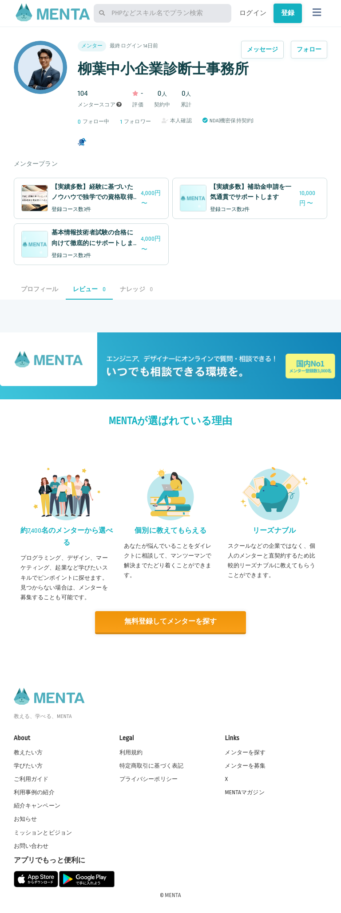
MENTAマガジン (244, 792)
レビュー (89, 289)
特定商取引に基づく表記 (151, 765)
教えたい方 (28, 752)
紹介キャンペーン (37, 805)
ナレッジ (136, 289)
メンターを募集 (245, 765)
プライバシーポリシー (148, 779)
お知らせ (25, 818)
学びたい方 (28, 765)
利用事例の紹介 (34, 792)
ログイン (252, 12)
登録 (287, 12)
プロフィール (40, 289)
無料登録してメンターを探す (170, 621)
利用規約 (131, 752)
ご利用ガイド (31, 779)
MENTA (173, 895)
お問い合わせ (31, 846)
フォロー (309, 49)
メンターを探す (245, 752)
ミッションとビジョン (43, 832)
